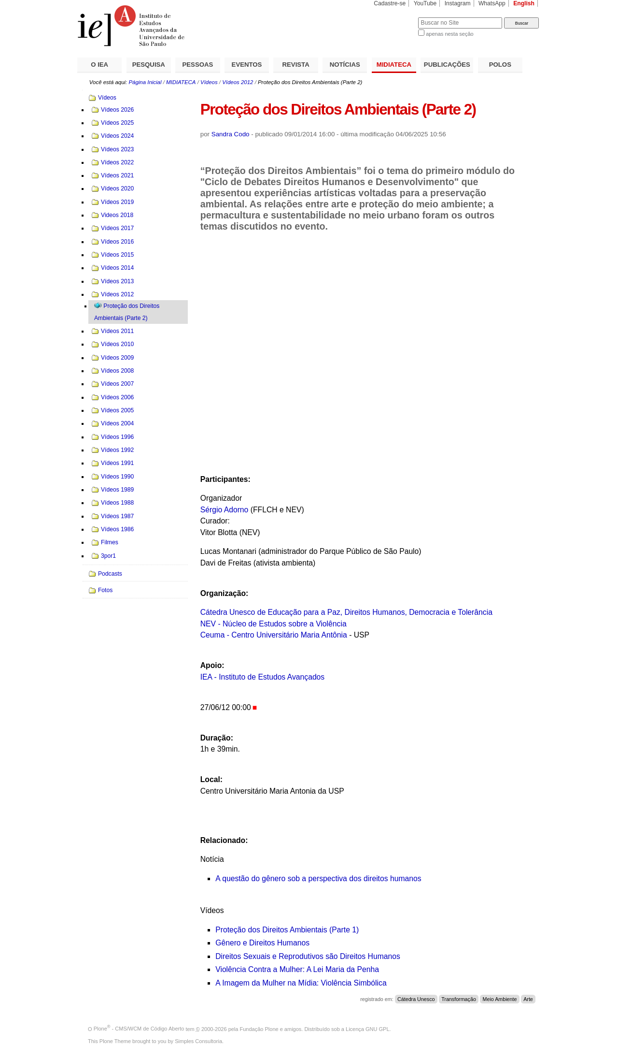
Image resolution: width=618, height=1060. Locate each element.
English (523, 3)
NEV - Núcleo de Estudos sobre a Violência (273, 624)
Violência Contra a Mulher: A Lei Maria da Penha (297, 969)
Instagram (458, 3)
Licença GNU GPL (367, 1028)
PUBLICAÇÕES (447, 64)
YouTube (425, 3)
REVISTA (295, 64)
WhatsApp (492, 3)
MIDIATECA (394, 64)
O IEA (99, 64)
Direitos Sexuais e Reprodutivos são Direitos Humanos (307, 956)
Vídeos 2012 (237, 82)
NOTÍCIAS (345, 64)
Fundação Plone (259, 1028)
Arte (528, 999)
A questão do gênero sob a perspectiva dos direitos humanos (318, 878)
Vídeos (209, 82)
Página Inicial (144, 82)
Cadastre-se (390, 3)
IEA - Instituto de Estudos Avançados (262, 677)
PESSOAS (198, 64)
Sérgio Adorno (224, 510)
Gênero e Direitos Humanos (262, 943)
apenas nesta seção (449, 34)
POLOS (500, 64)
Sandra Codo (230, 134)
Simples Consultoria (198, 1041)
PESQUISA (148, 64)
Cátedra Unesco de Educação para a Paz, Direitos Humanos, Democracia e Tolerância (346, 612)
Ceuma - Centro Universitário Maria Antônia (273, 635)
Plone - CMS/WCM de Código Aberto (139, 1028)
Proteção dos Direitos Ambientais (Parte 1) (287, 930)
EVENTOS (247, 64)
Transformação (458, 999)
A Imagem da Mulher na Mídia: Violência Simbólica (300, 983)
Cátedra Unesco (416, 999)
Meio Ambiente (500, 999)
